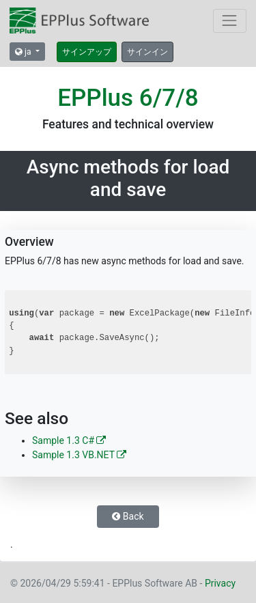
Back (127, 516)
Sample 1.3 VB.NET (79, 454)
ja (24, 52)
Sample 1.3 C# (69, 440)
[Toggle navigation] (229, 21)
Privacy (220, 583)
